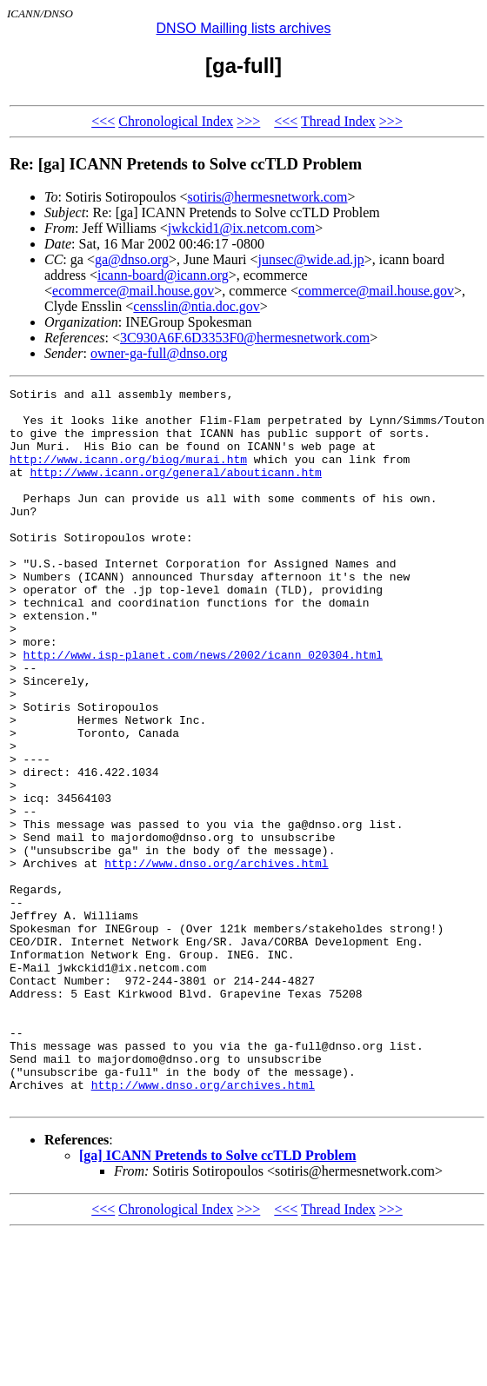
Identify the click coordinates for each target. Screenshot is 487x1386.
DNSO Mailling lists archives (244, 28)
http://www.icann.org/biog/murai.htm (128, 474)
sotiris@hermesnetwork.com (267, 196)
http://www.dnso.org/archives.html (216, 959)
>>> (248, 121)
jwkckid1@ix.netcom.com (241, 228)
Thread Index (338, 121)
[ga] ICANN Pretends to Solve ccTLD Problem (217, 1298)
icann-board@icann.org (163, 275)
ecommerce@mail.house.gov (133, 290)
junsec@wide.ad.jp (311, 259)
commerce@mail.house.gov (376, 290)
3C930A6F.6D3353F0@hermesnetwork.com (245, 337)
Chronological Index (175, 121)
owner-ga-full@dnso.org (159, 353)
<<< (103, 121)
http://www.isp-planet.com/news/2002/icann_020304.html (203, 709)
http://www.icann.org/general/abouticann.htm (175, 490)
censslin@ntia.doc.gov (196, 306)
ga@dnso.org (132, 259)
